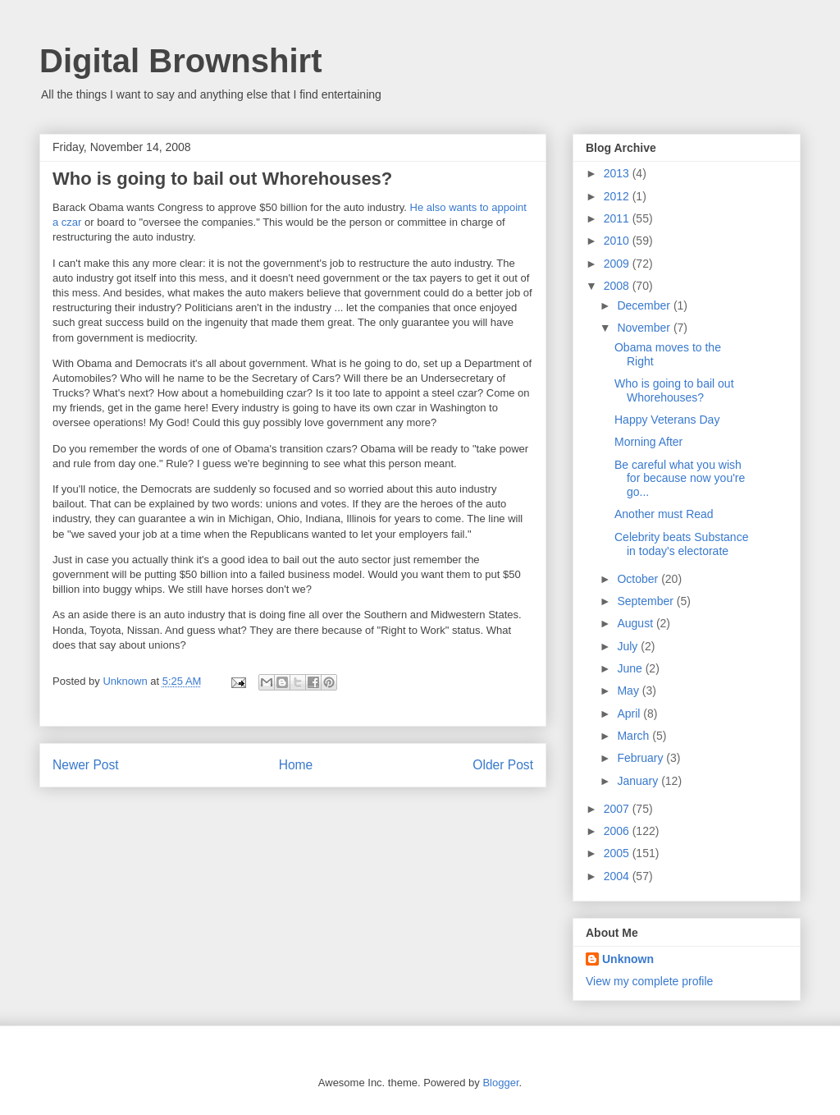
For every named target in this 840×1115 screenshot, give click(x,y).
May (629, 690)
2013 (618, 173)
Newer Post (85, 765)
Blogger (500, 1082)
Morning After (648, 441)
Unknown (628, 959)
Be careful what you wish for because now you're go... (679, 478)
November (645, 327)
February (641, 757)
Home (296, 765)
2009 (618, 263)
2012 (618, 196)
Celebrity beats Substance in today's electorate (681, 544)
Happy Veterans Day (666, 419)
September (646, 601)
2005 (618, 853)
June (631, 668)
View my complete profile (649, 981)
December (645, 305)
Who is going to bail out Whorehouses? (674, 390)
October (639, 578)
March (634, 735)
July (629, 646)
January (639, 780)
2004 (618, 876)
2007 (618, 808)
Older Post (502, 765)
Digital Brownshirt (180, 61)
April (630, 713)
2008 (618, 285)
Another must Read (664, 514)
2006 (618, 830)
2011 (618, 218)
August (636, 623)
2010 (618, 240)
